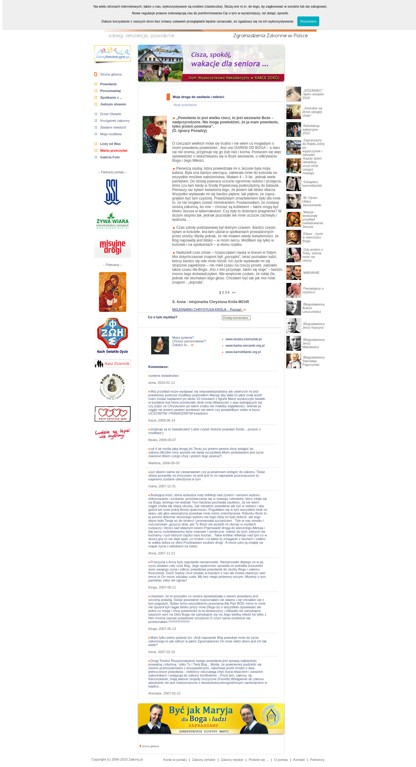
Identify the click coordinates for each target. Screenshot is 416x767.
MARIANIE (311, 272)
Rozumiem (308, 21)
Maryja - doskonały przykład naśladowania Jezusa (312, 219)
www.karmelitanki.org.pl (243, 352)
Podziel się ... (258, 760)
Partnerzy (317, 760)
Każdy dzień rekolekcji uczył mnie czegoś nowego (312, 166)
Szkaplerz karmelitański (312, 183)
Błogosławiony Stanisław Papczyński (313, 360)
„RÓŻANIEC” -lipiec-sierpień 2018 (313, 94)
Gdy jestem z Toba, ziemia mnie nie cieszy (312, 255)
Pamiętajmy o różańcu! (313, 290)
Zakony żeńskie (203, 760)
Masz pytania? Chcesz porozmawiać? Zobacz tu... (189, 341)
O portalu (281, 760)
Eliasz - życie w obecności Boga (312, 237)
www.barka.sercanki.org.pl (244, 345)
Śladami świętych (113, 127)
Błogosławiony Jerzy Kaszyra (313, 325)
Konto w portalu (175, 760)
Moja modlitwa (110, 134)
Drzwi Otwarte (110, 114)
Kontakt (299, 760)
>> (234, 292)
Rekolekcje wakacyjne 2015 (311, 129)
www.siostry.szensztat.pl (243, 339)
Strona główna (110, 74)
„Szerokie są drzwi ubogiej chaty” (312, 111)
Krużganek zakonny (115, 120)
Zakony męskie (232, 760)
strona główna (149, 746)
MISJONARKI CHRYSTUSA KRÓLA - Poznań (209, 309)
